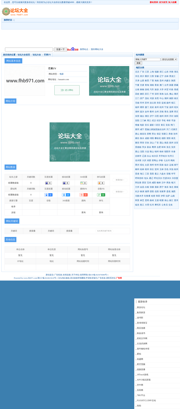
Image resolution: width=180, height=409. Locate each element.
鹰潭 (154, 147)
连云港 (153, 103)
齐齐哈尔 (163, 156)
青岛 (166, 112)
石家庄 (174, 129)
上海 (152, 72)
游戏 (147, 89)
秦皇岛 (143, 134)
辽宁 (161, 76)
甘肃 (142, 85)
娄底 (168, 191)
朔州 (152, 165)
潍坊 (147, 116)
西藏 (176, 85)
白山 (149, 156)
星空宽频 (141, 364)
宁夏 (137, 85)
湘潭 (147, 191)
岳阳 (157, 191)
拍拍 (139, 406)
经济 (159, 120)
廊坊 (137, 138)
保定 (159, 134)
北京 (137, 72)
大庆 (144, 160)
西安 (144, 183)
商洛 (168, 183)
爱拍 (139, 354)
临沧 (137, 205)
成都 (147, 138)
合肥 (159, 147)
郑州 (166, 116)
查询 (83, 212)
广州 (152, 94)
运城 (171, 165)
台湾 (166, 85)
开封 (171, 116)
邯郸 (149, 134)
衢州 (152, 112)
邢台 (154, 134)
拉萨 (168, 196)
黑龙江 (172, 76)
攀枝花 (158, 138)
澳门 (161, 85)
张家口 (165, 134)
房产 (142, 98)
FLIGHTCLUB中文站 (146, 400)
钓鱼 (171, 89)
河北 (137, 76)
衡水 (142, 138)
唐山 (137, 134)
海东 (166, 187)
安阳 (137, 120)
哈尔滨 (155, 156)
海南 (157, 81)
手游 (173, 120)
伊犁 (163, 196)
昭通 (161, 200)
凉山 (152, 143)
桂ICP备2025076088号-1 (98, 275)
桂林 (142, 169)
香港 (157, 85)
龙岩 (152, 107)
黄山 (137, 151)
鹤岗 (173, 160)
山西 (142, 81)
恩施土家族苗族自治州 (155, 129)
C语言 (157, 125)
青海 (147, 85)
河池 (171, 169)
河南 (171, 72)
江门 (137, 98)
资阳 (168, 138)
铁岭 (161, 151)
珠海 (161, 94)
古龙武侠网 (142, 343)
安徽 (157, 76)
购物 (142, 89)
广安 (157, 143)
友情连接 (67, 275)
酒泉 (157, 187)
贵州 (161, 81)
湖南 (152, 85)
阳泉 (161, 165)
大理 (147, 205)
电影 (142, 125)
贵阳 (152, 174)
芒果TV (47, 55)
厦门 (147, 107)
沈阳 (142, 151)
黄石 (163, 125)
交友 (170, 205)
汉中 (164, 183)
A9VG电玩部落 (144, 380)
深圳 (157, 94)
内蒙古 (167, 81)
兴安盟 (175, 178)
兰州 (137, 187)
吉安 (176, 143)
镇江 (173, 103)
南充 (173, 138)
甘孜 (147, 143)
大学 (161, 89)
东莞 (157, 98)
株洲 (142, 191)
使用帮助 (84, 275)
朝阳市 (167, 151)
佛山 (171, 94)
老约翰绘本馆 (143, 349)
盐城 (164, 103)
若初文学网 (142, 338)
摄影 (152, 125)
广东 (142, 72)
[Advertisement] (101, 25)
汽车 (152, 89)
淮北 (168, 147)
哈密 (153, 196)
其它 (147, 94)
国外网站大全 (97, 49)
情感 (176, 89)
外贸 (166, 89)
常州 (142, 103)
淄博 (171, 112)
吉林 (166, 76)
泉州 (157, 107)
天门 (168, 129)
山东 (166, 72)
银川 (173, 183)
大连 (147, 151)
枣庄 (176, 112)
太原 (147, 165)
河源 (152, 98)
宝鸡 (149, 183)
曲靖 (152, 200)
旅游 (157, 89)
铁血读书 (141, 333)
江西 (152, 76)
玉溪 (157, 200)
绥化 (142, 165)
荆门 (173, 125)
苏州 (147, 103)
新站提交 (49, 275)
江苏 (147, 72)
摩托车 (158, 205)
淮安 (159, 103)
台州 (157, 112)
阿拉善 (138, 183)
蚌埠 (164, 147)
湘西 (173, 191)
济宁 (152, 116)
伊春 (161, 160)
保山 (166, 200)
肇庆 (176, 94)
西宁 (161, 187)
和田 (158, 196)
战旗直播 (141, 369)
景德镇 (138, 147)
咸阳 (154, 183)
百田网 (140, 390)
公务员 (165, 205)
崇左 (152, 169)
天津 (137, 81)
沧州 (175, 134)
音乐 (147, 125)
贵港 (137, 174)
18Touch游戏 (142, 375)
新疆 (171, 85)
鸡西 (149, 160)
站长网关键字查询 (104, 231)
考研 (168, 120)
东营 (137, 116)
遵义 (157, 174)
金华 (147, 112)
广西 (152, 81)
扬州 (168, 103)
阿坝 (142, 143)
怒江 (142, 205)
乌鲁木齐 (139, 196)
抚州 (171, 143)
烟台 (142, 116)
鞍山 (152, 151)
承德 (170, 134)
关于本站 (75, 275)
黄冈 (137, 129)
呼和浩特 (139, 178)
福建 (157, 72)
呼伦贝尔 (158, 178)
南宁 (176, 165)
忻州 (157, 165)
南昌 (166, 143)
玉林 (161, 169)
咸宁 (142, 129)
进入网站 (69, 90)
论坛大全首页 (24, 55)
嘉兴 (142, 112)
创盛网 (140, 359)
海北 (171, 187)
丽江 (171, 200)
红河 (152, 205)
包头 (146, 178)
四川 (142, 76)
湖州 (137, 112)
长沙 (137, 191)
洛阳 (176, 116)
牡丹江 (171, 156)
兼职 (142, 94)
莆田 (142, 107)
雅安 (137, 143)
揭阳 (171, 98)
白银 (147, 187)
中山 (161, 98)
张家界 (162, 191)
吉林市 (138, 156)
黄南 (176, 187)
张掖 (152, 187)
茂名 (147, 98)
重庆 (147, 76)
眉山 (161, 143)
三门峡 (143, 120)
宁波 (166, 107)
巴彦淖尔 (167, 178)
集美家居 (141, 312)
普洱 (176, 200)
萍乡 (144, 147)
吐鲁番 (147, 196)
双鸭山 (155, 160)
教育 (147, 81)
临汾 (166, 165)
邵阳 (152, 191)
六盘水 (162, 174)
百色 (166, 169)
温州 (171, 107)
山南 (173, 196)
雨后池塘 (141, 328)
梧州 (147, 169)
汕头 (166, 94)
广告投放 (58, 275)
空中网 (140, 385)
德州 (161, 116)
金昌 (142, 187)
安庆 (173, 147)
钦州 (176, 169)
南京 (176, 98)
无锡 (137, 103)
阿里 (137, 200)
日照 (157, 116)
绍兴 (176, 107)
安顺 (168, 174)
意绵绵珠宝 (142, 323)
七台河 (167, 160)
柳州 (137, 169)
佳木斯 (138, 160)
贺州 (157, 169)
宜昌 (168, 125)
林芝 (142, 200)
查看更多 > (120, 180)
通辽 (151, 178)
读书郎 (140, 318)
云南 (137, 89)
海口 (142, 174)
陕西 (173, 81)
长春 (173, 151)
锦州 (157, 151)
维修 (137, 125)
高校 (137, 94)
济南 (161, 112)
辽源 (144, 156)
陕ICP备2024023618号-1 (48, 278)
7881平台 (141, 395)
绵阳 (152, 138)
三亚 (147, 174)
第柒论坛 (141, 307)
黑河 (137, 165)
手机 (164, 120)
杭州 (161, 107)
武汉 (154, 120)
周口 (149, 120)
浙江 (161, 72)
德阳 (164, 138)
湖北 (176, 72)
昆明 (147, 200)
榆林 (159, 183)
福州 (137, 107)
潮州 (166, 98)
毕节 (173, 174)
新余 (149, 147)
